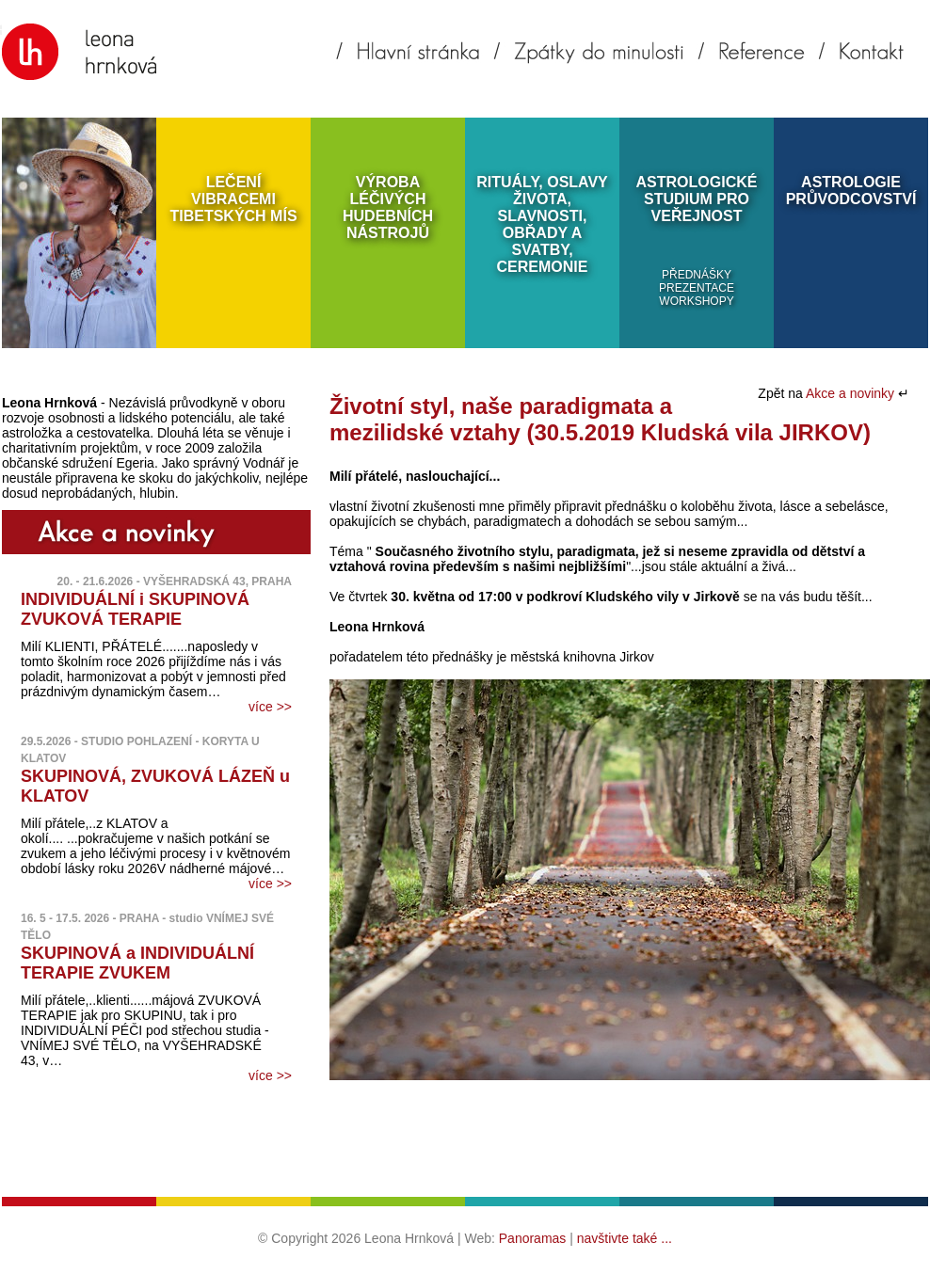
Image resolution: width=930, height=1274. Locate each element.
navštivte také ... (624, 1238)
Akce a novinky (852, 393)
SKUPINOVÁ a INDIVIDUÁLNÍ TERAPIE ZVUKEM (137, 963)
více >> (270, 706)
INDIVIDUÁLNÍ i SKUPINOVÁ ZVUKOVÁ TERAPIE (135, 609)
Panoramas (533, 1238)
